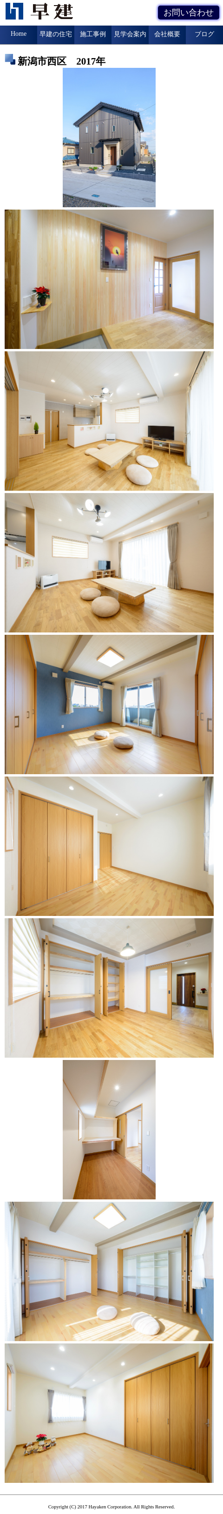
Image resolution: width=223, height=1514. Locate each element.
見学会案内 (130, 34)
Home (18, 33)
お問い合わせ (189, 12)
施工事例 (93, 34)
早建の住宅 (55, 34)
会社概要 (167, 34)
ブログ (204, 34)
